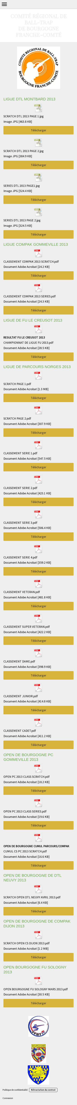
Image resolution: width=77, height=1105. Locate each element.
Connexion (8, 1098)
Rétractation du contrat (43, 1089)
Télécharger (38, 130)
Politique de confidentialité (15, 1089)
